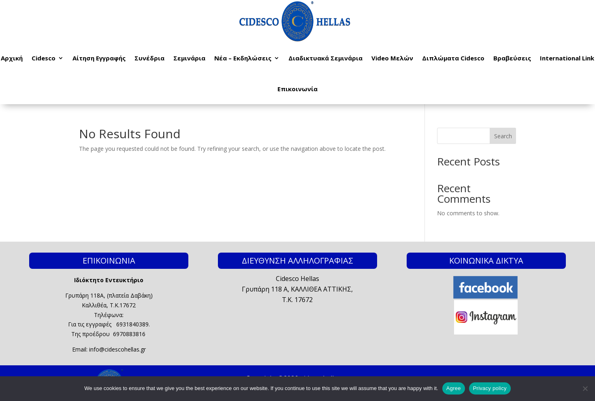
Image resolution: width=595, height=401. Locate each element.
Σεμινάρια (189, 58)
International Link (567, 58)
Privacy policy (490, 388)
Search (503, 136)
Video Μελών (392, 58)
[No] (585, 388)
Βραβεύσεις (512, 58)
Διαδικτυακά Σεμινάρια (325, 58)
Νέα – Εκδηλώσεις (242, 58)
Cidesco (43, 58)
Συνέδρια (149, 58)
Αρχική (12, 58)
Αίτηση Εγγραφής (99, 58)
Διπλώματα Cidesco (453, 58)
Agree (453, 388)
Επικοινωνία (297, 89)
